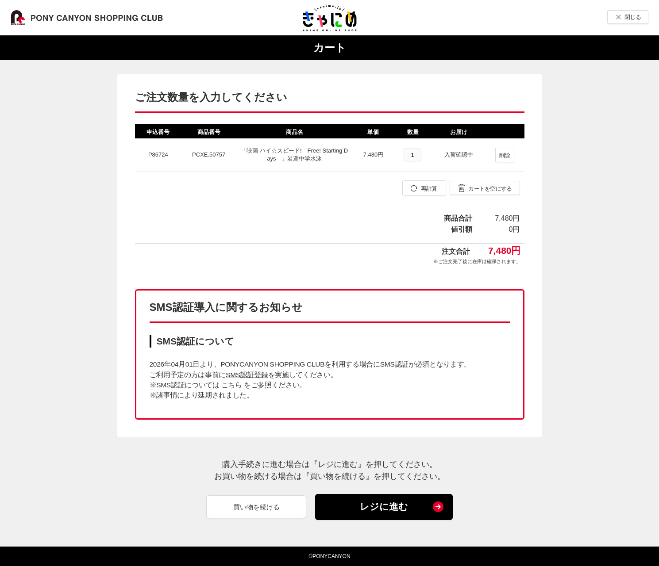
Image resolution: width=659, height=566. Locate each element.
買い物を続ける (256, 507)
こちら (231, 385)
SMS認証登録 (247, 375)
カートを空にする (490, 188)
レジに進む (384, 506)
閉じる (632, 17)
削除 (504, 155)
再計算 (429, 188)
